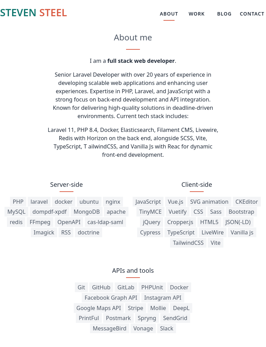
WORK (197, 13)
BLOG (224, 13)
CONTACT (252, 13)
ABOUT (169, 13)
